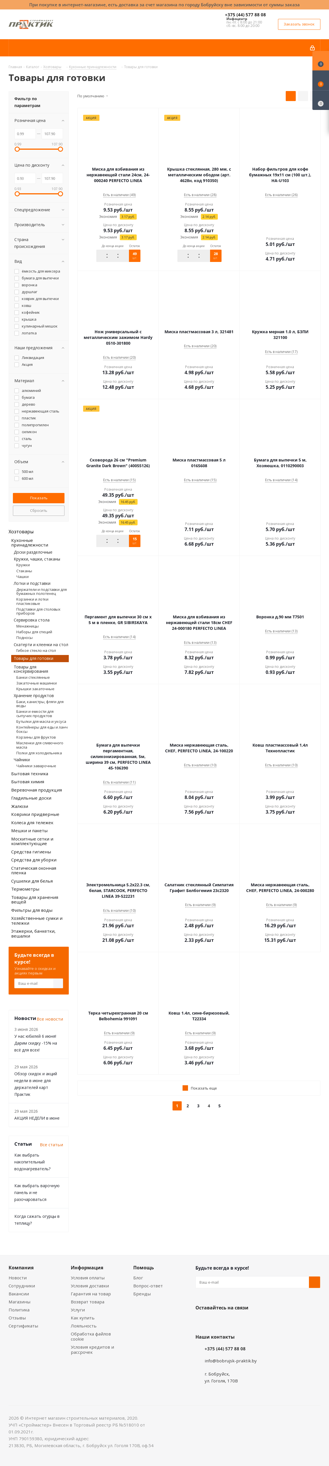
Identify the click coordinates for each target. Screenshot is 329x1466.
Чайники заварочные (36, 765)
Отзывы (17, 1318)
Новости (18, 1277)
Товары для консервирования (31, 669)
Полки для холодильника (39, 752)
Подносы (24, 637)
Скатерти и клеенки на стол (41, 644)
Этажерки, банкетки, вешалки (33, 933)
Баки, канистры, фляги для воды (40, 703)
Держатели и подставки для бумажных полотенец (41, 591)
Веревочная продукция (36, 790)
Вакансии (19, 1294)
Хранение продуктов (34, 695)
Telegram (244, 1321)
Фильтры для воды (31, 910)
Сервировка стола (32, 620)
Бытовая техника (29, 773)
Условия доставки (90, 1286)
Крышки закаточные (35, 688)
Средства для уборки (33, 860)
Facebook (215, 1321)
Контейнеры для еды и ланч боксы (42, 729)
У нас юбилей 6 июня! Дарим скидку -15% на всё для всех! (35, 1043)
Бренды (142, 1294)
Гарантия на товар (91, 1294)
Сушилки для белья (32, 881)
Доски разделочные (33, 552)
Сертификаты (23, 1326)
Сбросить (38, 510)
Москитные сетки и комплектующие (32, 841)
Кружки (23, 564)
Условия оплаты (88, 1277)
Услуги (78, 1310)
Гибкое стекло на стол (36, 650)
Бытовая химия (27, 781)
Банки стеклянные (33, 677)
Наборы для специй (34, 631)
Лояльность (84, 1326)
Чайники (22, 759)
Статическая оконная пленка (33, 870)
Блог (138, 1277)
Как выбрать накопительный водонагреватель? (32, 1161)
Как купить (83, 1318)
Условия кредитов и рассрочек (92, 1349)
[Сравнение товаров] (320, 100)
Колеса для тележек (32, 822)
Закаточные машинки (36, 683)
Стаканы (24, 570)
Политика (19, 1310)
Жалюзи (19, 806)
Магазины (19, 1302)
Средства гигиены (31, 852)
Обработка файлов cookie (91, 1336)
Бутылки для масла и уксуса (41, 721)
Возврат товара (87, 1302)
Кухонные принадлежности (29, 542)
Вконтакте (201, 1321)
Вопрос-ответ (148, 1286)
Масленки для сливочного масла (39, 744)
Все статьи (51, 1144)
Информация (87, 1267)
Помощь (143, 1267)
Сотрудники (22, 1286)
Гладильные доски (31, 798)
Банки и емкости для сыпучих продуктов (35, 713)
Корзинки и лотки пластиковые (32, 601)
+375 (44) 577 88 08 (245, 14)
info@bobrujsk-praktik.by (231, 1361)
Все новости (50, 1019)
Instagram (230, 1321)
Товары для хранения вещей (34, 899)
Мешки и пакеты (29, 830)
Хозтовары (21, 531)
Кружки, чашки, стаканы (37, 559)
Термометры (25, 889)
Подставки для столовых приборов (38, 611)
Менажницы (27, 626)
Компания (21, 1267)
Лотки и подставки (32, 583)
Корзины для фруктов (36, 737)
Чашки (22, 576)
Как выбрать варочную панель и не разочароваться (37, 1192)
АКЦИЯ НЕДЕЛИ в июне (37, 1118)
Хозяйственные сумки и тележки (36, 920)
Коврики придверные (35, 814)
